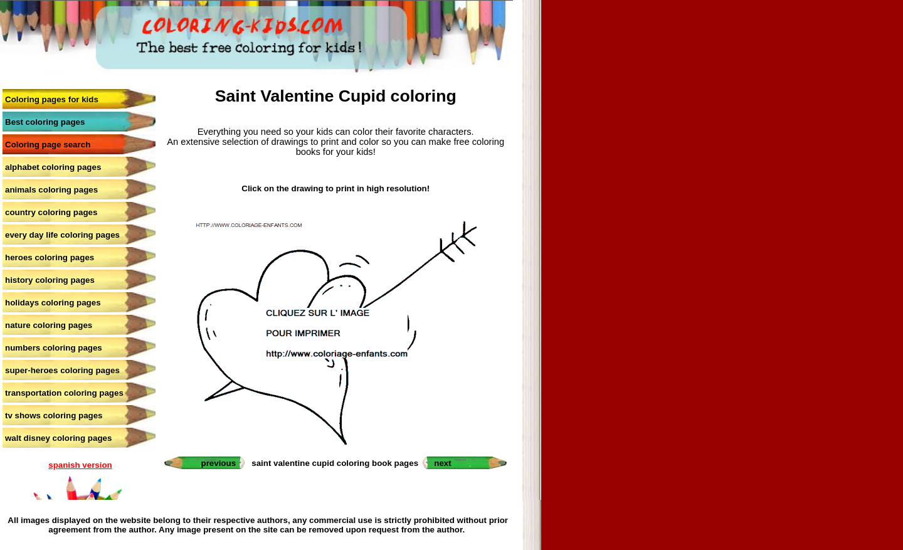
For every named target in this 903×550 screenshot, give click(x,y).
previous (218, 463)
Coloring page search (47, 144)
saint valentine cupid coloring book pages (334, 463)
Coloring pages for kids (51, 99)
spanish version (80, 465)
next (442, 463)
